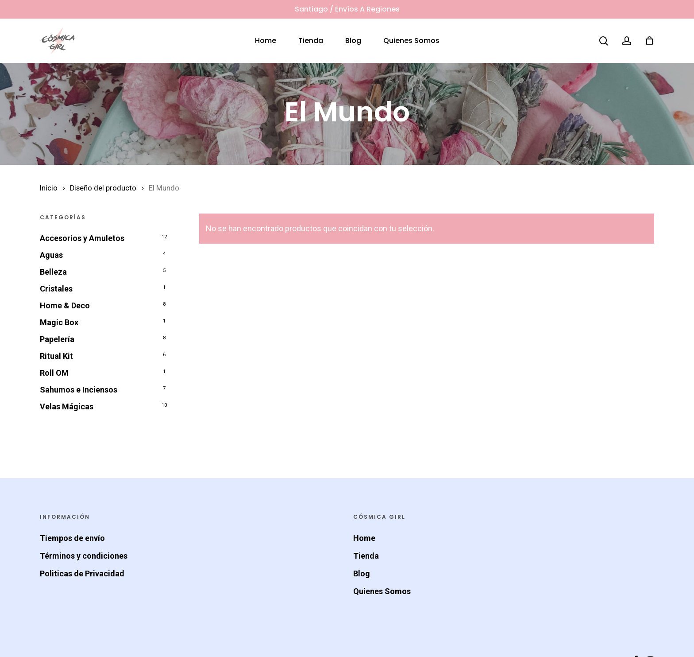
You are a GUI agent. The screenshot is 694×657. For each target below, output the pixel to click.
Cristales (56, 288)
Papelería (57, 339)
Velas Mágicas (66, 406)
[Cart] (649, 41)
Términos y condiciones (83, 555)
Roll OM (54, 372)
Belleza (53, 271)
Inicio (49, 188)
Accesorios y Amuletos (82, 238)
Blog (361, 573)
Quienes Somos (382, 591)
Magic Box (59, 322)
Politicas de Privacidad (82, 573)
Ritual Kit (56, 356)
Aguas (51, 255)
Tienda (366, 555)
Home (364, 538)
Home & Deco (65, 305)
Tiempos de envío (72, 538)
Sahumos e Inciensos (78, 389)
